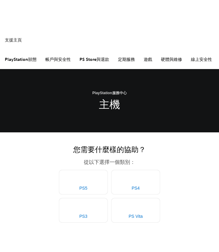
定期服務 (126, 59)
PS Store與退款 (94, 59)
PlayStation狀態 (21, 59)
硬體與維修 (171, 59)
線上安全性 (201, 59)
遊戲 (148, 59)
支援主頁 (13, 40)
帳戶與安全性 (58, 59)
